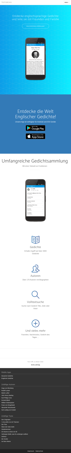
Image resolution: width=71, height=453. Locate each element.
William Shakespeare (7, 402)
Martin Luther (5, 393)
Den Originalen (5, 419)
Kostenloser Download (35, 26)
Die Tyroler (4, 439)
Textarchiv (6, 2)
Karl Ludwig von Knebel (8, 410)
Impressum (31, 451)
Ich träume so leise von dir (9, 431)
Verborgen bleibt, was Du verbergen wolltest (14, 434)
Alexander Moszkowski (8, 407)
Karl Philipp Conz (6, 398)
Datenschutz (39, 451)
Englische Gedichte (7, 378)
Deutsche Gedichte (7, 376)
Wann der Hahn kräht (7, 427)
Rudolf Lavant (5, 390)
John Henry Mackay (7, 395)
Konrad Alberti (5, 400)
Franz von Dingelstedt (8, 405)
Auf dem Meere (6, 441)
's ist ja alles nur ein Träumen (10, 422)
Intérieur (3, 436)
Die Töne (4, 424)
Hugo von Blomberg (7, 388)
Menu (67, 2)
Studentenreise (6, 429)
